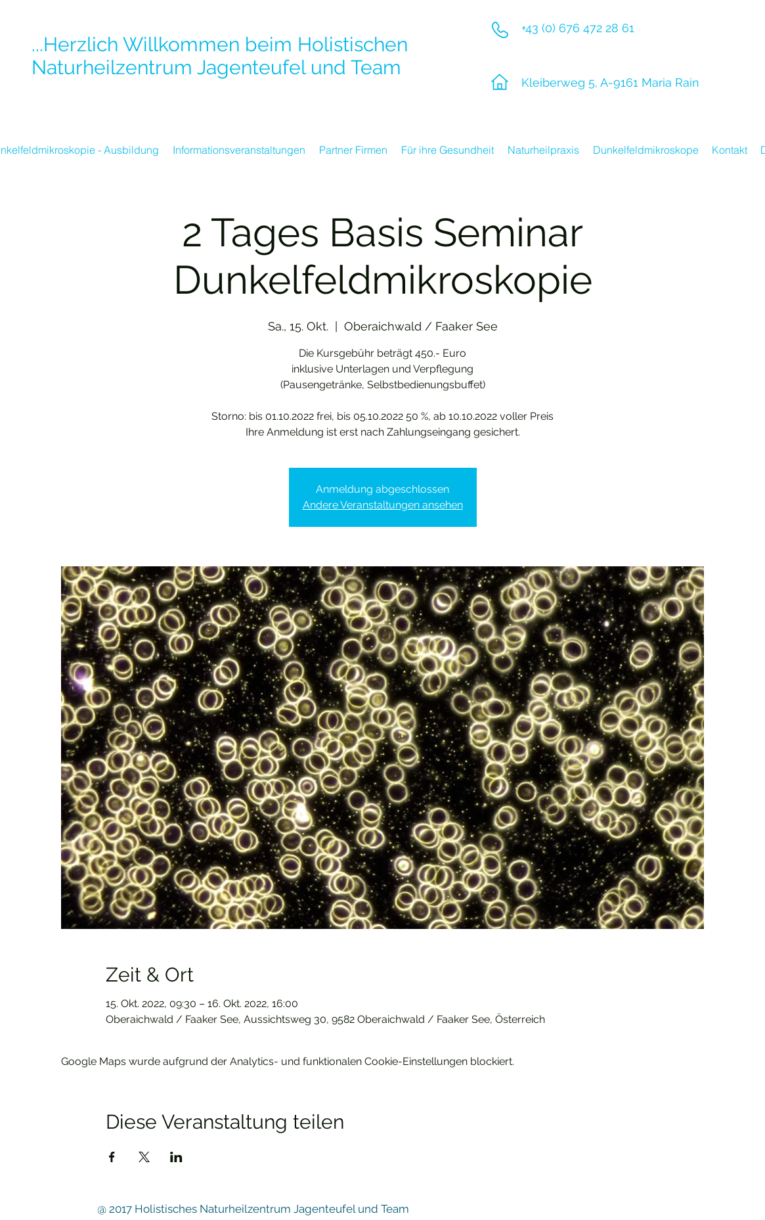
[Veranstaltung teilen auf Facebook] (112, 1157)
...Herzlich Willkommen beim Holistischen (220, 44)
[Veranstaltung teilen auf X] (144, 1157)
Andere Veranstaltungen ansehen (383, 505)
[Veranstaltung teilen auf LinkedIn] (176, 1157)
